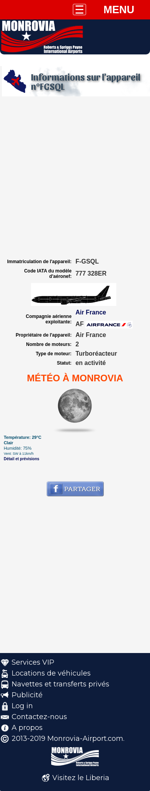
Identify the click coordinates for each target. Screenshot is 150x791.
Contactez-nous (39, 716)
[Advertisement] (75, 177)
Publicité (27, 695)
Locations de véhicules (51, 673)
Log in (22, 706)
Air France (91, 312)
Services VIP (33, 662)
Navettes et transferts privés (60, 684)
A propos (27, 727)
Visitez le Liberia (80, 778)
